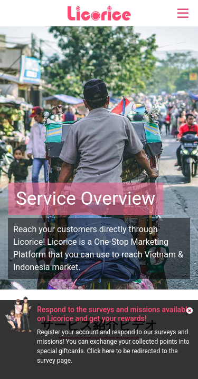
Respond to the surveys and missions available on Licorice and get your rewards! (114, 314)
